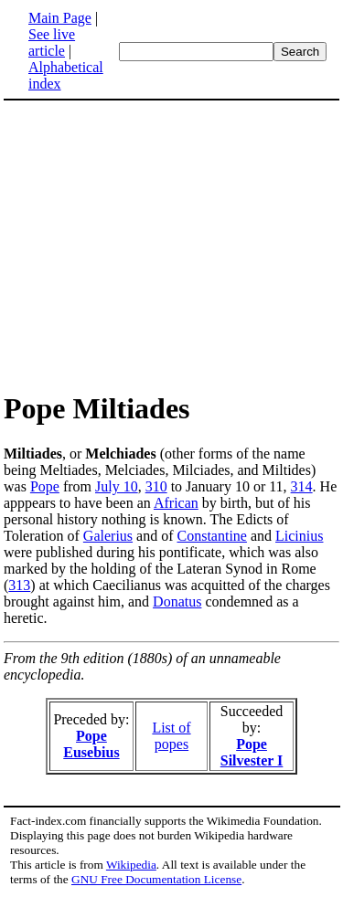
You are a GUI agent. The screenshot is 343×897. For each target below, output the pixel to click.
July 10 (116, 486)
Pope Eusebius (91, 744)
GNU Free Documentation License (156, 879)
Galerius (108, 535)
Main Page (59, 18)
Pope (44, 486)
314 (302, 486)
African (176, 503)
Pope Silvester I (252, 752)
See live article (51, 42)
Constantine (212, 535)
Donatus (177, 601)
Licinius (299, 535)
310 (156, 486)
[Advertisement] (157, 245)
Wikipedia (131, 864)
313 (19, 585)
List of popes (171, 736)
